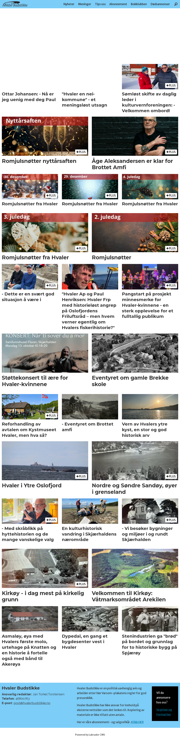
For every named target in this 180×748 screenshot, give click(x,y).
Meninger (84, 4)
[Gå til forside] (15, 3)
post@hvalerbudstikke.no (32, 703)
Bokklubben (139, 4)
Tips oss (100, 4)
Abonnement (118, 4)
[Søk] (176, 4)
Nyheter (69, 4)
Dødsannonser (160, 4)
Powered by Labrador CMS (90, 734)
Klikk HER (137, 722)
